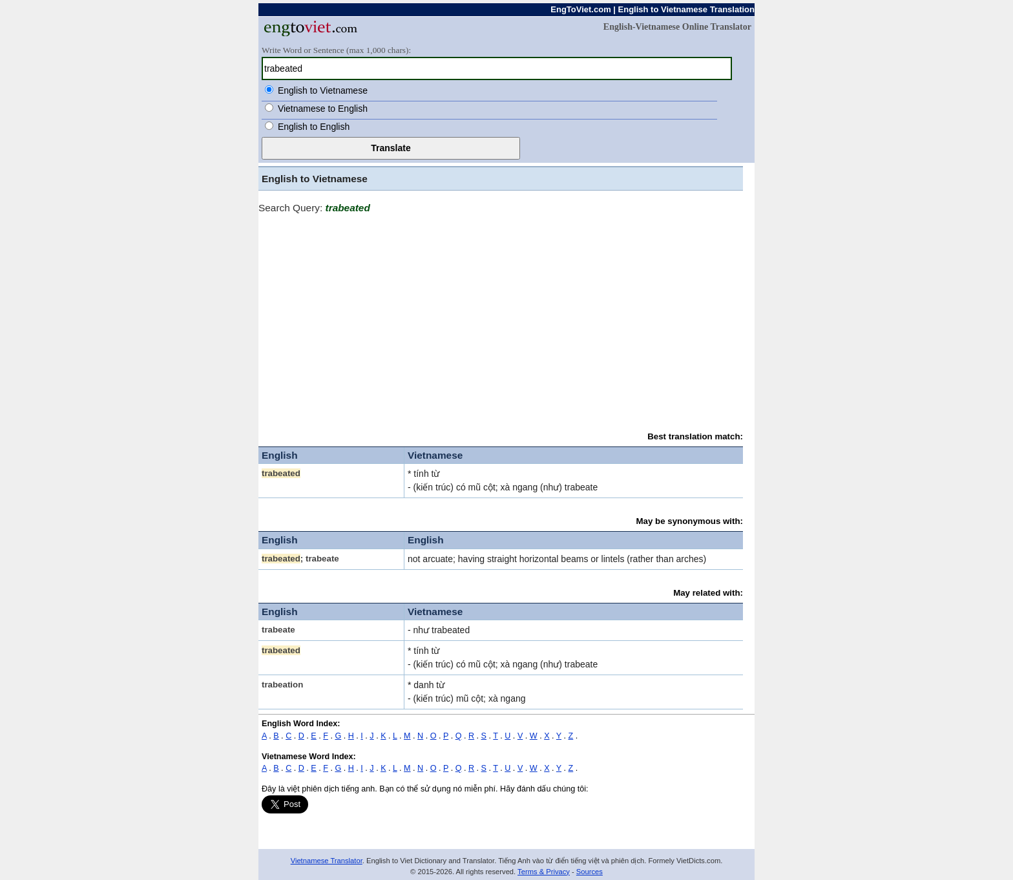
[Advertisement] (500, 316)
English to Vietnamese (323, 90)
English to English (314, 126)
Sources (589, 871)
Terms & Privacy (543, 871)
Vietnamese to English (323, 108)
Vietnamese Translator (326, 860)
